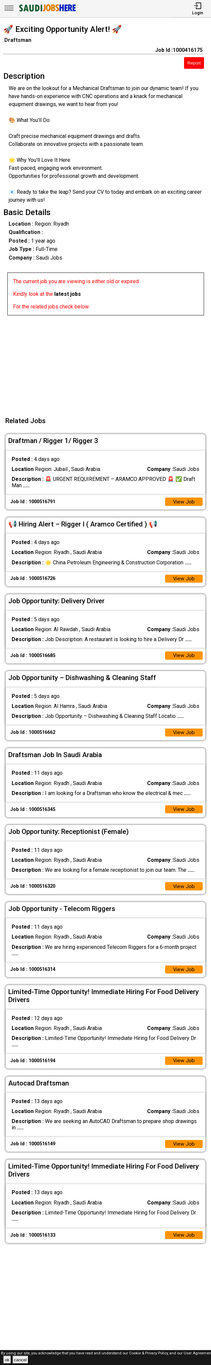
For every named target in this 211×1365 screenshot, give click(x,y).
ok (7, 1359)
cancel (20, 1359)
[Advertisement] (107, 361)
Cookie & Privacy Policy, (149, 1353)
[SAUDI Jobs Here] (47, 11)
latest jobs (67, 294)
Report (194, 62)
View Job (184, 502)
